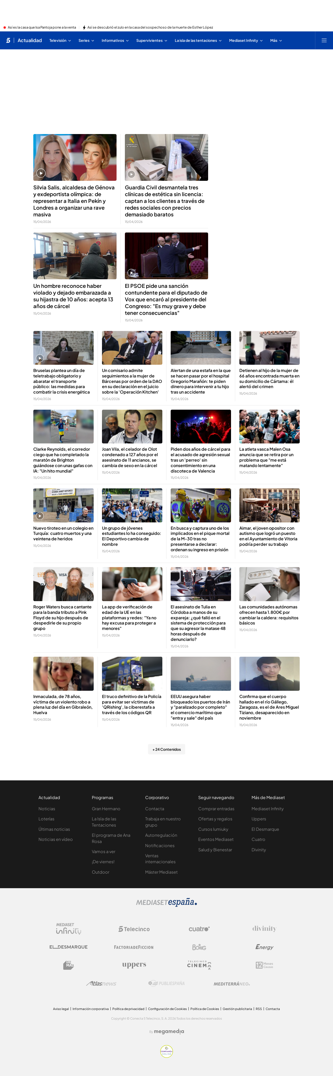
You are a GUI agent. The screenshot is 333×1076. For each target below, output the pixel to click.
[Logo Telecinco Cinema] (199, 965)
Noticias (47, 808)
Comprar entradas (216, 808)
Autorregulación (161, 835)
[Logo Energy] (264, 947)
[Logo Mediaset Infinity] (68, 928)
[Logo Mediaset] (166, 905)
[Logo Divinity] (265, 928)
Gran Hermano (106, 808)
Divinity (259, 849)
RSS (259, 1009)
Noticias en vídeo (56, 839)
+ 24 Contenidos (166, 749)
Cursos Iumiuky (213, 829)
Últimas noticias (54, 829)
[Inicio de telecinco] (8, 40)
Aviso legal (61, 1009)
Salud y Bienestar (215, 849)
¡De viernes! (103, 861)
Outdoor (100, 872)
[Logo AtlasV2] (101, 983)
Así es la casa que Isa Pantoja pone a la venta (42, 27)
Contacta (154, 808)
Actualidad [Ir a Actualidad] (30, 40)
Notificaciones (160, 845)
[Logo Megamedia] (169, 1031)
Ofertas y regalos (215, 818)
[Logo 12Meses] (264, 965)
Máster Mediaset (161, 872)
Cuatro (258, 839)
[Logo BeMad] (68, 965)
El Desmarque (265, 829)
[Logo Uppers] (134, 965)
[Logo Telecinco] (134, 928)
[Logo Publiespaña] (166, 983)
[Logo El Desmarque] (68, 947)
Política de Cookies (204, 1009)
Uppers (259, 818)
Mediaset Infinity (268, 808)
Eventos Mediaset (216, 839)
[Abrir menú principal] (324, 40)
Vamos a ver (103, 851)
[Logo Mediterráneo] (232, 983)
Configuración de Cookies (167, 1009)
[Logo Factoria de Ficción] (134, 947)
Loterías (46, 818)
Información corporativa (91, 1009)
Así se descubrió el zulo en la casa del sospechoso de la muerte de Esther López (150, 27)
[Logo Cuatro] (199, 928)
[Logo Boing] (199, 947)
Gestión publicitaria (237, 1009)
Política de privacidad (128, 1009)
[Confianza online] (166, 1056)
